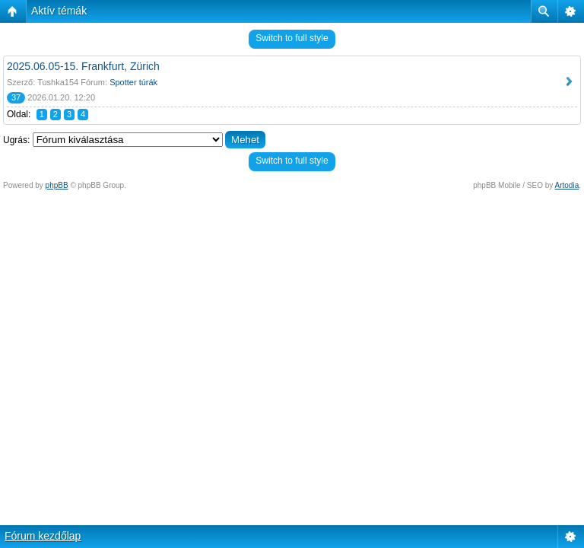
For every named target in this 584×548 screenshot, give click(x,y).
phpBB (57, 185)
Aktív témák (59, 11)
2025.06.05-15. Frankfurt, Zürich (83, 66)
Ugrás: (16, 140)
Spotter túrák (133, 82)
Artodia (567, 185)
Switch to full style (292, 38)
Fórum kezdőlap (43, 536)
